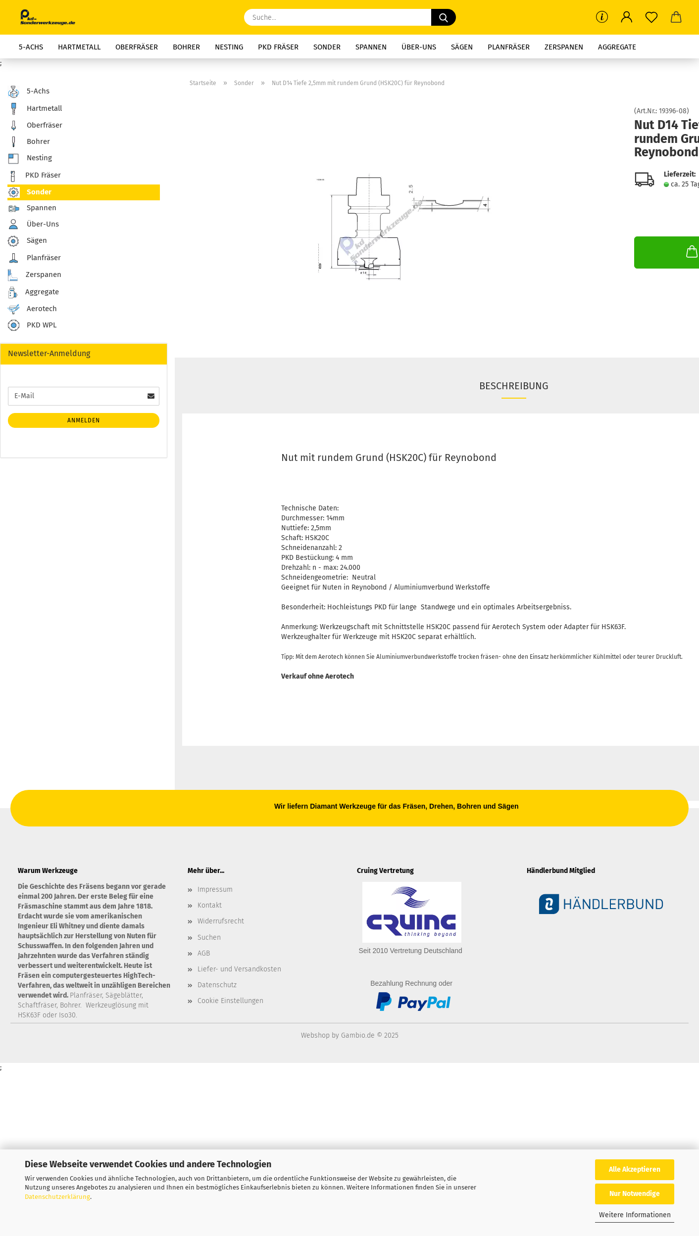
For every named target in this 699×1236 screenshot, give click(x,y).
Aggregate (617, 47)
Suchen (209, 937)
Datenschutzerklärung (57, 1196)
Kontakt (210, 905)
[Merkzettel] (651, 17)
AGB (204, 953)
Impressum (215, 889)
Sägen (462, 47)
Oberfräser (136, 47)
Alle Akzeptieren (634, 1169)
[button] (626, 17)
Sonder (327, 47)
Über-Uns (418, 47)
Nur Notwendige (634, 1194)
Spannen (371, 47)
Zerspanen (564, 47)
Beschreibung (514, 386)
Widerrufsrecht (221, 921)
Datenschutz (217, 985)
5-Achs (31, 47)
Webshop (315, 1035)
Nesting (229, 47)
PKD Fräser (278, 47)
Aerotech (32, 309)
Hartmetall (79, 47)
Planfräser (509, 47)
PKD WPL (31, 326)
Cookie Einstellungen (230, 1001)
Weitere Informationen (635, 1215)
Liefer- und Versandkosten (239, 969)
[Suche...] (443, 17)
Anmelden (83, 420)
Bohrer (186, 47)
